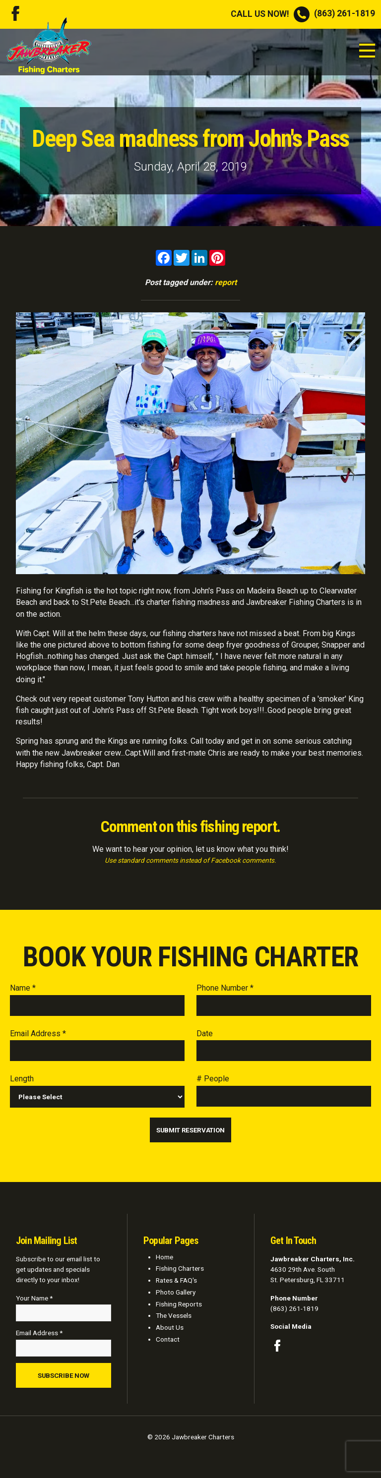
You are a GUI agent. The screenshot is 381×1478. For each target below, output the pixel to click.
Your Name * (34, 1298)
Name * (23, 988)
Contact (168, 1339)
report (226, 282)
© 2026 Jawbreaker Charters (190, 1437)
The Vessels (173, 1315)
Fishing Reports (179, 1304)
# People (212, 1078)
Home (164, 1257)
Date (204, 1033)
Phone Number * (225, 988)
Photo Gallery (175, 1292)
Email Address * (38, 1033)
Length (22, 1078)
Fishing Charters (180, 1268)
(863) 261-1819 (303, 13)
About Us (170, 1327)
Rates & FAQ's (176, 1280)
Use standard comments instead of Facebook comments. (190, 860)
